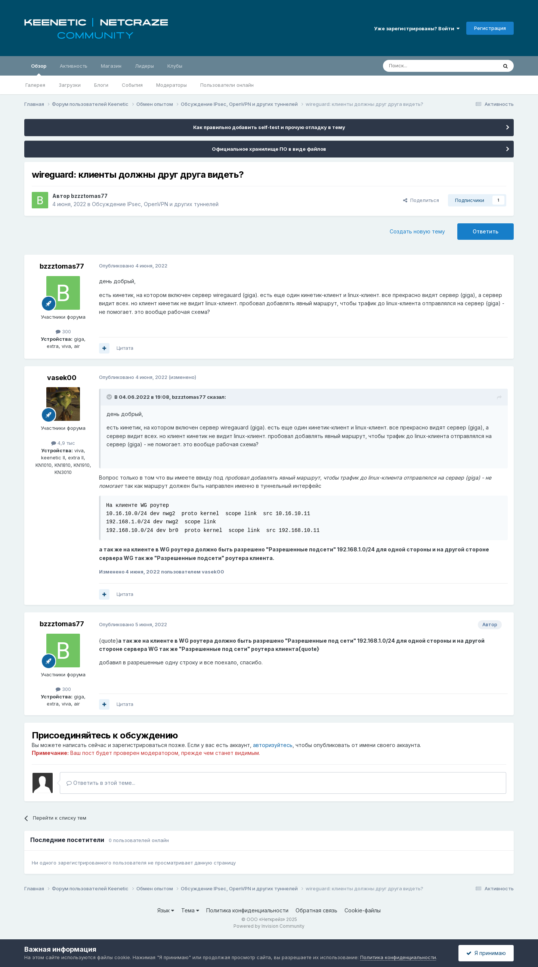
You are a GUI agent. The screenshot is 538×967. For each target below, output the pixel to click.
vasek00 (62, 378)
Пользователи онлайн (227, 85)
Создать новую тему (417, 231)
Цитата (125, 348)
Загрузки (70, 85)
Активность (73, 66)
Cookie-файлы (362, 910)
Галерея (35, 85)
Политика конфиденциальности (247, 910)
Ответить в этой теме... (101, 783)
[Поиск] (423, 66)
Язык (165, 910)
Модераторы (171, 85)
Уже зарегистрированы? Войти (417, 28)
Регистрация (490, 28)
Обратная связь (316, 910)
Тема (190, 910)
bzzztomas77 (89, 196)
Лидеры (144, 66)
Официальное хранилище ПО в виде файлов (269, 149)
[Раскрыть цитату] (109, 397)
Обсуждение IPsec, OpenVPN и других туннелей (155, 204)
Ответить (485, 231)
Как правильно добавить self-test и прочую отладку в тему (269, 127)
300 (63, 331)
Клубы (174, 66)
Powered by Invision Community (269, 926)
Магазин (111, 66)
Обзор (38, 69)
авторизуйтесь (273, 745)
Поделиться (421, 200)
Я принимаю (486, 953)
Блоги (101, 85)
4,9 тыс (63, 443)
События (132, 85)
